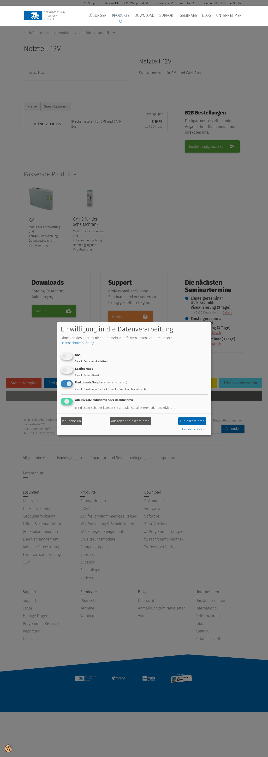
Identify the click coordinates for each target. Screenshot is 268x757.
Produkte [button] (131, 15)
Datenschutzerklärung (77, 343)
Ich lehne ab (71, 421)
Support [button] (174, 15)
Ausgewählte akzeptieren (130, 421)
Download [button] (153, 15)
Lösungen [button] (110, 15)
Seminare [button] (193, 15)
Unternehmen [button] (230, 15)
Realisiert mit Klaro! (194, 429)
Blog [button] (209, 15)
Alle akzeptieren (192, 421)
